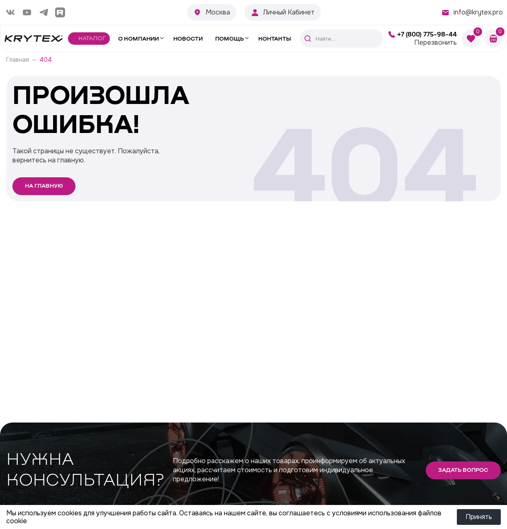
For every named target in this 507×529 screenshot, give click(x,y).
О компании (138, 39)
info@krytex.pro (478, 12)
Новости (188, 39)
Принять (479, 516)
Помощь (229, 39)
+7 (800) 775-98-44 (427, 34)
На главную (44, 186)
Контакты (274, 39)
